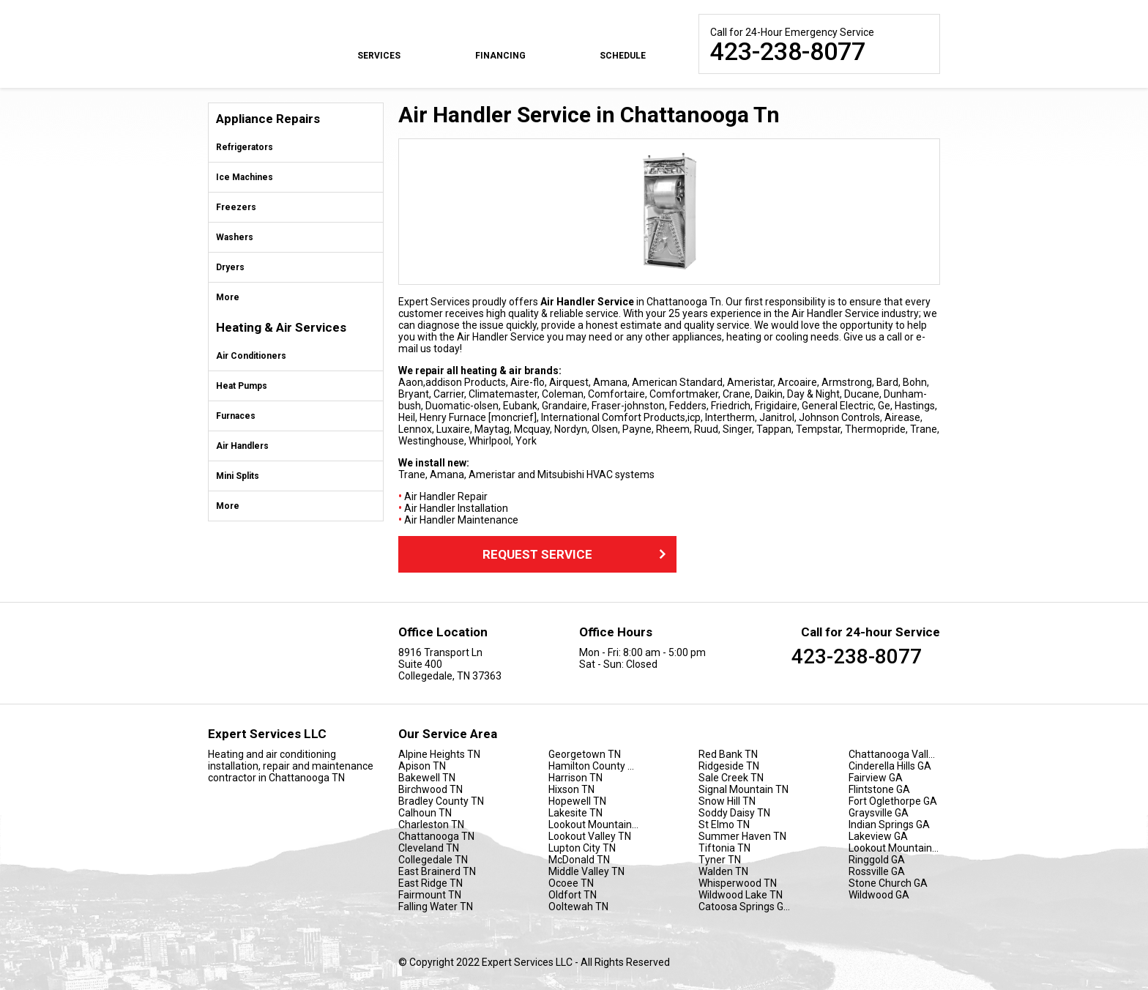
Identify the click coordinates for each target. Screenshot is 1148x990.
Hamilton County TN (594, 766)
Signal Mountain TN (743, 789)
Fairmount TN (429, 895)
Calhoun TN (425, 813)
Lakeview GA (878, 836)
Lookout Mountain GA (894, 848)
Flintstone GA (879, 789)
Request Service (575, 554)
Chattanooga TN (436, 836)
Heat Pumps (241, 386)
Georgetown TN (584, 754)
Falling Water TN (435, 906)
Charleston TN (431, 824)
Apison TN (422, 766)
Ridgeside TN (728, 766)
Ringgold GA (877, 860)
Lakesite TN (575, 813)
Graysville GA (879, 813)
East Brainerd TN (437, 871)
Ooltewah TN (578, 906)
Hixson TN (571, 789)
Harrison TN (575, 778)
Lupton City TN (582, 848)
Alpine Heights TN (439, 754)
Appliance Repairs (268, 119)
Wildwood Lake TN (740, 895)
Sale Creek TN (731, 778)
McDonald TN (579, 860)
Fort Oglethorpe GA (893, 801)
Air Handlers (242, 446)
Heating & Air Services (281, 327)
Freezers (236, 207)
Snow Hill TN (727, 801)
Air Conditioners (251, 356)
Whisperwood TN (737, 883)
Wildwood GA (879, 895)
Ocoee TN (571, 883)
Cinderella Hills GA (890, 766)
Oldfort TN (572, 895)
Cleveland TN (428, 848)
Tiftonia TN (724, 848)
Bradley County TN (441, 801)
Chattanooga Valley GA (894, 754)
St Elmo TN (724, 824)
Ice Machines (244, 177)
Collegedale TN (433, 860)
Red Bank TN (728, 754)
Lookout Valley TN (589, 836)
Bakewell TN (426, 778)
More (227, 297)
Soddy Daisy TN (734, 813)
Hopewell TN (577, 801)
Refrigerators (244, 147)
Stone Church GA (888, 883)
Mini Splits (237, 476)
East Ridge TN (430, 883)
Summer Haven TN (742, 836)
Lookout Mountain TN (594, 824)
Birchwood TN (430, 789)
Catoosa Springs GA (744, 906)
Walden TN (723, 871)
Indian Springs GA (889, 824)
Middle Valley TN (586, 871)
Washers (234, 237)
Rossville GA (877, 871)
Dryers (230, 267)
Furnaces (236, 416)
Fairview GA (876, 778)
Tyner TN (719, 860)
